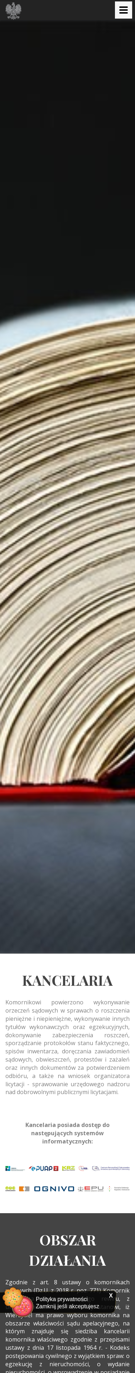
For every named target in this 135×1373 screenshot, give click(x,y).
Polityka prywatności (62, 1299)
